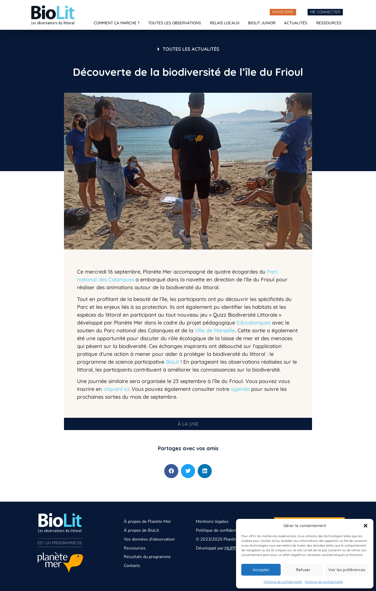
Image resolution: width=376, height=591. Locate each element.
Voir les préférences (346, 569)
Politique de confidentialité (283, 582)
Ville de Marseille (215, 330)
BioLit (173, 361)
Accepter (261, 569)
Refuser (303, 569)
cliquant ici (116, 389)
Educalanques (254, 322)
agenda (240, 389)
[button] (365, 525)
